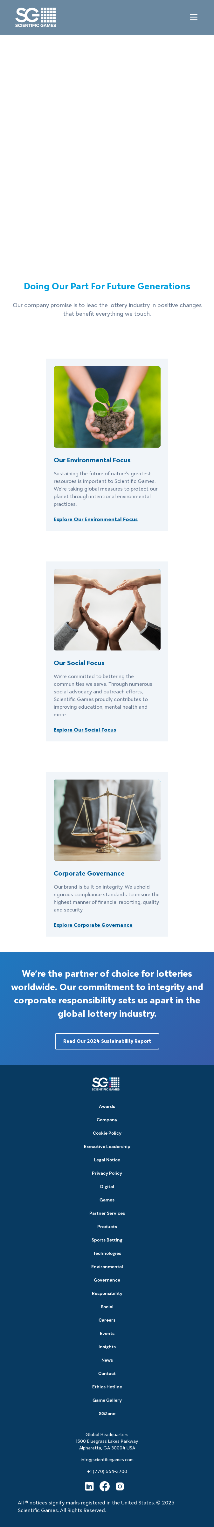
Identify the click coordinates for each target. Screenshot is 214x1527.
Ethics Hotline (107, 1387)
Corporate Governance (89, 873)
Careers (107, 1320)
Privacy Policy (107, 1173)
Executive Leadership (107, 1146)
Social (107, 1307)
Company (107, 1120)
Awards (107, 1106)
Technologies (107, 1253)
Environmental (107, 1266)
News (107, 1360)
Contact (107, 1373)
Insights (107, 1347)
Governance (107, 1280)
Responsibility (107, 1293)
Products (107, 1226)
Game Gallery (107, 1400)
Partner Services (107, 1213)
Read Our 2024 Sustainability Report (107, 1041)
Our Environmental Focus (92, 460)
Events (107, 1333)
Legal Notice (107, 1160)
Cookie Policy (107, 1133)
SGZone (107, 1413)
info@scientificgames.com (107, 1459)
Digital (107, 1186)
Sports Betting (107, 1240)
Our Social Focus (79, 662)
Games (107, 1200)
